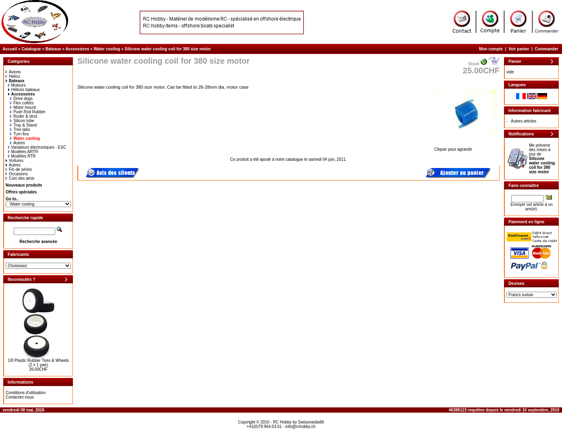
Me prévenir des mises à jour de (542, 158)
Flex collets (21, 103)
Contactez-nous (20, 397)
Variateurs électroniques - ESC (37, 147)
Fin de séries (19, 169)
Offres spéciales (21, 192)
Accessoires (77, 49)
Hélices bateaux (24, 89)
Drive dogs (21, 98)
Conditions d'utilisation (26, 392)
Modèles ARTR (23, 151)
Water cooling (106, 49)
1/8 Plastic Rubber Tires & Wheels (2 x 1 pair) (38, 362)
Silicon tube (22, 120)
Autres (17, 143)
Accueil (10, 49)
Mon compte (491, 49)
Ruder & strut (23, 116)
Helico (13, 76)
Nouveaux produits (24, 185)
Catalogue (31, 49)
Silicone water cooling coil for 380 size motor (167, 49)
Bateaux (53, 49)
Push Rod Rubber (28, 112)
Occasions (17, 174)
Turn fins (19, 134)
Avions (13, 72)
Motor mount (23, 107)
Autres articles (523, 121)
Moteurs (17, 85)
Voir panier (518, 49)
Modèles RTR (22, 156)
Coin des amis (20, 178)
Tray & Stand (23, 125)
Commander (546, 49)
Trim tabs (20, 129)
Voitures (14, 160)
